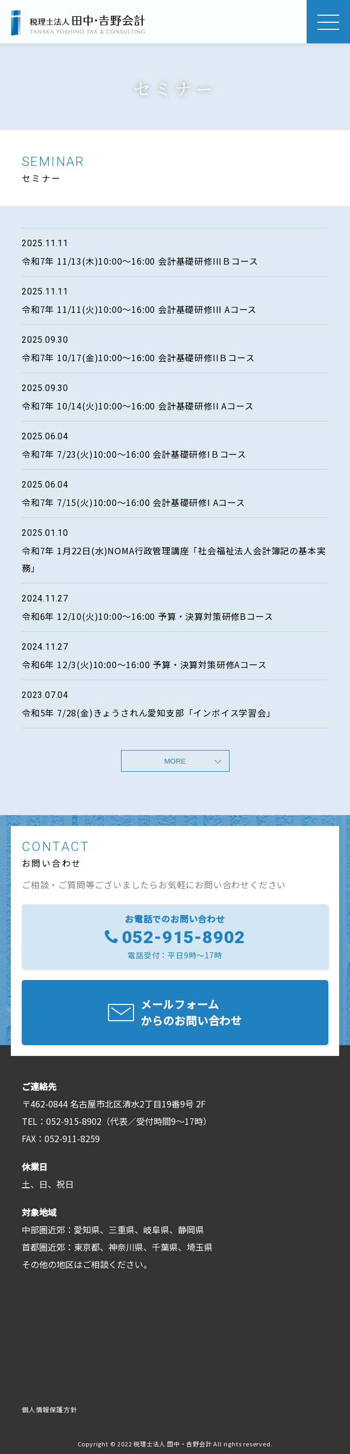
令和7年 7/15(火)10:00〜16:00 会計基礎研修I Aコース (133, 502)
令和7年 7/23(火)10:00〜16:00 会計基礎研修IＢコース (134, 453)
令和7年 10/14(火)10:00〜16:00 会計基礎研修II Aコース (137, 405)
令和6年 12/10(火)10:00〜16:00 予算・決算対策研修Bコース (147, 616)
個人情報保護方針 (49, 1409)
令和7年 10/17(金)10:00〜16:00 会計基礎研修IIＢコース (138, 357)
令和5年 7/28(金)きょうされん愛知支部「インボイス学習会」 (149, 712)
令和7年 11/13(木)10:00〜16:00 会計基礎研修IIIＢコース (140, 260)
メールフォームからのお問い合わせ (191, 1012)
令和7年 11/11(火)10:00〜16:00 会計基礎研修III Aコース (139, 309)
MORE (175, 761)
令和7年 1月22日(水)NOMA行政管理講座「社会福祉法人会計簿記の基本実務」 (174, 559)
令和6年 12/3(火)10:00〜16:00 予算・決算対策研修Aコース (144, 664)
